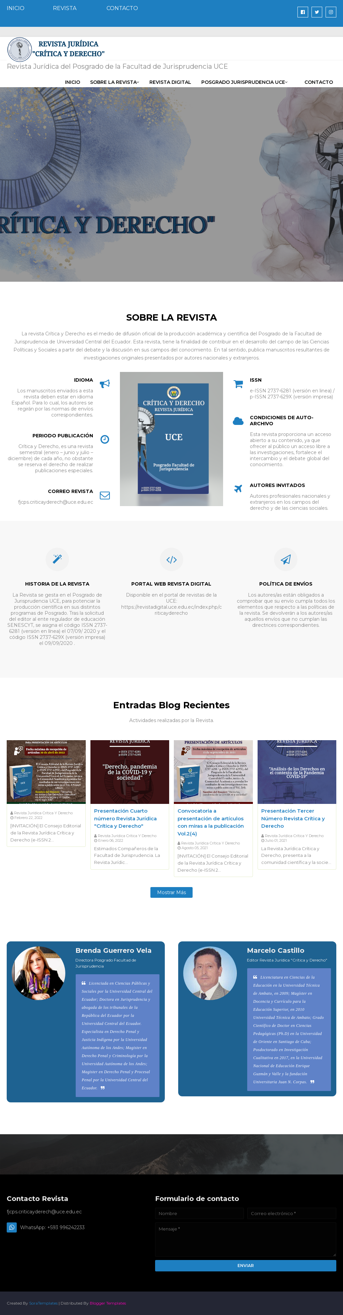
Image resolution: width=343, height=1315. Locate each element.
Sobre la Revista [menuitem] (113, 82)
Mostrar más (171, 892)
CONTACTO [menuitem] (318, 82)
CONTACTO (122, 8)
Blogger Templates (108, 1303)
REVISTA (64, 8)
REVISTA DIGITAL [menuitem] (170, 82)
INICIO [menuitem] (72, 82)
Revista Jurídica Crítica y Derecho (43, 813)
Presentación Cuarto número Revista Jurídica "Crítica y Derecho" (125, 818)
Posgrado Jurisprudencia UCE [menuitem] (243, 82)
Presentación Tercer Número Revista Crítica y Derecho (293, 818)
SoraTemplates (43, 1303)
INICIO (15, 8)
